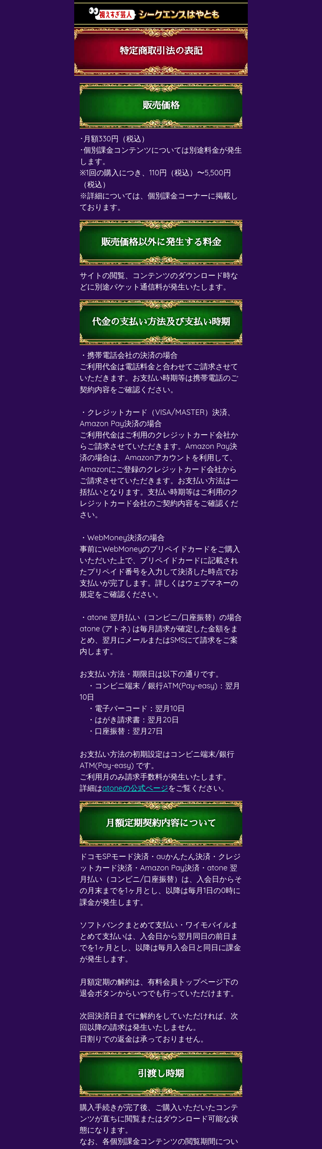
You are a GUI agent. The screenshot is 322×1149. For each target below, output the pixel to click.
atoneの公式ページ (135, 788)
